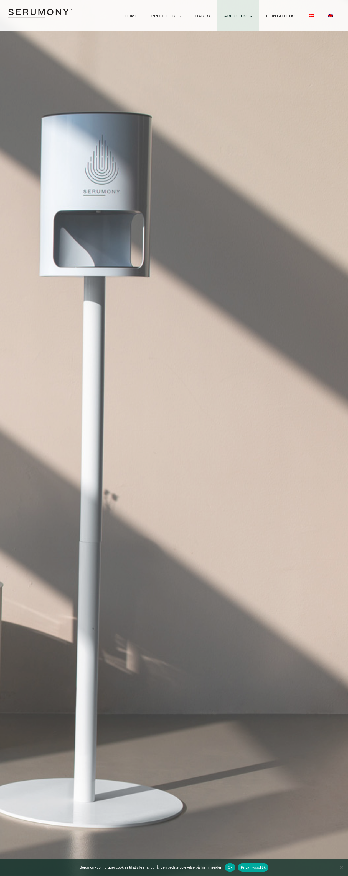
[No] (341, 867)
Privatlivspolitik (253, 867)
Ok (230, 867)
